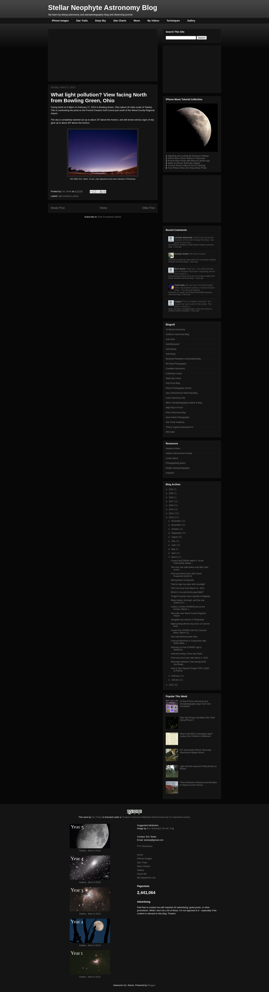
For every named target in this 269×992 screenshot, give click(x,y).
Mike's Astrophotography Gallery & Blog (184, 403)
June (173, 545)
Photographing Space (175, 463)
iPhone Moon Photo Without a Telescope (186, 158)
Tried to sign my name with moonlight (188, 584)
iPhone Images (60, 20)
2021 (171, 489)
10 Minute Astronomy (175, 329)
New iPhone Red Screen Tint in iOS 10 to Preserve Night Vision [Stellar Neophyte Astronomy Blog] (191, 277)
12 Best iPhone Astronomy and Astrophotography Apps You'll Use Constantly (195, 704)
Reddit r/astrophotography (178, 468)
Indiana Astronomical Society (179, 453)
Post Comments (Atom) (109, 217)
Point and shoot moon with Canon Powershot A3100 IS (186, 574)
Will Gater (170, 432)
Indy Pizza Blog (173, 383)
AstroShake (171, 349)
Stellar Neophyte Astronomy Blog (102, 7)
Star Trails (82, 20)
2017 (171, 501)
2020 (171, 493)
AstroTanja (171, 354)
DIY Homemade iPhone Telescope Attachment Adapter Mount (195, 751)
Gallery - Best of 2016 (90, 850)
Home (103, 207)
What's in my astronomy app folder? (187, 592)
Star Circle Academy (175, 422)
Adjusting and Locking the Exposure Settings (188, 156)
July (173, 541)
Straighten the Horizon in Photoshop (187, 619)
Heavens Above (173, 448)
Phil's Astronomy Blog (176, 412)
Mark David (179, 269)
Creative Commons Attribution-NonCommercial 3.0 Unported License (156, 817)
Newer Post (58, 207)
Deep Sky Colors (173, 378)
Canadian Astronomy (175, 368)
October (175, 529)
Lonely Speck (172, 458)
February (175, 676)
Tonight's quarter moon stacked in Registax (190, 596)
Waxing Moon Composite (182, 580)
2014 (171, 513)
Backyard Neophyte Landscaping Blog (183, 359)
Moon (137, 20)
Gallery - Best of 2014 (90, 913)
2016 (171, 505)
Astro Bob (170, 339)
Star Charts (119, 20)
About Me (142, 874)
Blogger (151, 985)
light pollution (65, 196)
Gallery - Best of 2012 (90, 976)
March (174, 557)
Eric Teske (66, 191)
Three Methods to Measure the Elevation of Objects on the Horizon (198, 783)
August (174, 537)
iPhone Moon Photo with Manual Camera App (189, 161)
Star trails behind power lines (184, 636)
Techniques (173, 20)
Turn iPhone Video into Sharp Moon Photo (187, 168)
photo (76, 196)
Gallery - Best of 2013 (90, 945)
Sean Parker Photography (177, 417)
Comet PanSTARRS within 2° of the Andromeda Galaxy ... (187, 562)
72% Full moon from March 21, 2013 (187, 588)
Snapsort (170, 473)
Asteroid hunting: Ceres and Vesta (186, 654)
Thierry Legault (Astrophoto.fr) (179, 427)
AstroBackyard (172, 344)
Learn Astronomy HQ (175, 398)
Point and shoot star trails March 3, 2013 (189, 658)
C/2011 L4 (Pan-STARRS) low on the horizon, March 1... (188, 608)
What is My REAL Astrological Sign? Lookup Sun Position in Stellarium (196, 735)
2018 (171, 497)
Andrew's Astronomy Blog (177, 334)
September (176, 533)
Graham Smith (181, 254)
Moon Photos (143, 866)
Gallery (191, 20)
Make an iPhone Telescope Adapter (184, 163)
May (173, 549)
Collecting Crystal (174, 373)
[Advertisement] (103, 54)
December (176, 521)
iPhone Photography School (178, 388)
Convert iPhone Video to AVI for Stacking (186, 165)
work (85, 817)
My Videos (153, 20)
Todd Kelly (179, 285)
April (173, 553)
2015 (171, 509)
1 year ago (177, 247)
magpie (178, 301)
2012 (171, 685)
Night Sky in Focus (174, 407)
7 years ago (193, 262)
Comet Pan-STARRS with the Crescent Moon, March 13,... (189, 631)
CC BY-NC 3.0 (166, 828)
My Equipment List (146, 877)
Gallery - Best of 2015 (90, 882)
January (175, 680)
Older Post (148, 207)
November (176, 525)
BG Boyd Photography (176, 364)
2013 (171, 517)
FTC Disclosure (145, 846)
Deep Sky (100, 20)
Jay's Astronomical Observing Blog (181, 393)
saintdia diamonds (183, 237)
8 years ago (186, 294)
